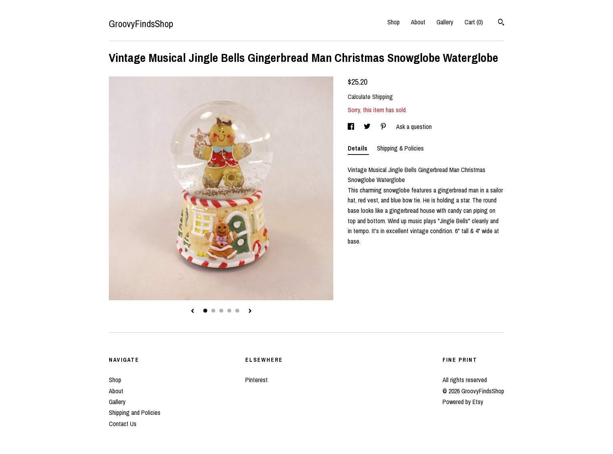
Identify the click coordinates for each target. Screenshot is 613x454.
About (418, 22)
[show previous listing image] (192, 311)
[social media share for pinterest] (384, 126)
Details (358, 148)
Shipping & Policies (400, 148)
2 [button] (213, 311)
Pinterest (256, 379)
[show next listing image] (250, 311)
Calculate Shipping (370, 96)
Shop (393, 22)
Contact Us (122, 423)
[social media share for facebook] (352, 126)
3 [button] (221, 311)
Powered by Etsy (463, 401)
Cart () (474, 22)
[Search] (501, 23)
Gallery (445, 22)
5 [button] (237, 311)
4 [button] (229, 311)
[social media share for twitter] (368, 126)
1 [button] (205, 311)
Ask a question (414, 126)
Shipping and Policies (134, 412)
